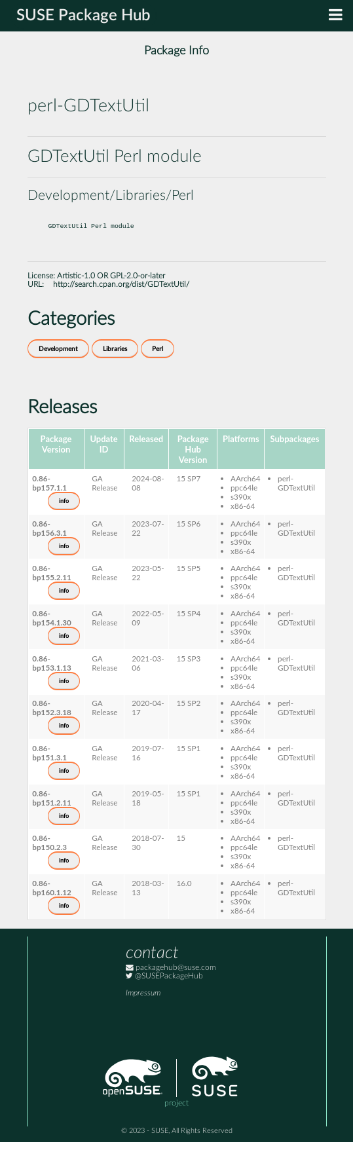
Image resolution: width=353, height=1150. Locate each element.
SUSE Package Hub (83, 16)
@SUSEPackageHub (164, 984)
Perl (157, 357)
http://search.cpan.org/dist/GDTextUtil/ (121, 292)
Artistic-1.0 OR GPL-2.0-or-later (111, 284)
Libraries (115, 357)
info (64, 509)
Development (58, 357)
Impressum (143, 1001)
